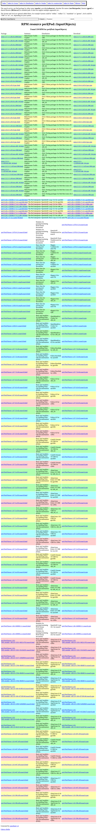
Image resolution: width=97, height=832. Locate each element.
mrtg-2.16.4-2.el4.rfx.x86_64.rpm (84, 101)
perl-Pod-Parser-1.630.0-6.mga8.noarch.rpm (76, 294)
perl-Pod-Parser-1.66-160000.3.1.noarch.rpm (76, 626)
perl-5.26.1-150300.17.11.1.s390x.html (14, 213)
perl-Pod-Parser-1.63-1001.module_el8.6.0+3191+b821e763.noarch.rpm (78, 641)
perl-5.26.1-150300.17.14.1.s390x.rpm (80, 204)
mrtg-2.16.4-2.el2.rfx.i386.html (11, 114)
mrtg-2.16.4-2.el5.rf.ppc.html (10, 85)
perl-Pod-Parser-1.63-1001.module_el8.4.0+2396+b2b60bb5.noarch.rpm (78, 703)
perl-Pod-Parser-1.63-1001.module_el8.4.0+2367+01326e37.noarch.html (17, 711)
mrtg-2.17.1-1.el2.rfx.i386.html (11, 69)
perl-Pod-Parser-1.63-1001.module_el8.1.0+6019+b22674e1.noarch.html (17, 726)
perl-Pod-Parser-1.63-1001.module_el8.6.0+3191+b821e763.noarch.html (17, 641)
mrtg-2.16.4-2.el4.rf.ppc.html (10, 97)
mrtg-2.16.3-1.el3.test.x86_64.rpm (85, 154)
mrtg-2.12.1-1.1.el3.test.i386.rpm (84, 166)
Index (4, 3)
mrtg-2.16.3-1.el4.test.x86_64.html (12, 146)
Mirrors (77, 3)
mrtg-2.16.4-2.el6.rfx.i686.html (11, 73)
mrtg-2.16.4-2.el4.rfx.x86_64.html (12, 101)
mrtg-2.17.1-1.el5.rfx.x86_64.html (12, 49)
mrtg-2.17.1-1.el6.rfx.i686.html (11, 37)
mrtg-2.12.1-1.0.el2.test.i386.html (12, 174)
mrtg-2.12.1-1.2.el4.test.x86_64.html (9, 162)
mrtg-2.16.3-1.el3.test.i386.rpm (84, 150)
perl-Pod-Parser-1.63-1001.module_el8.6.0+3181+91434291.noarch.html (17, 649)
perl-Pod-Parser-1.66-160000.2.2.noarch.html (16, 634)
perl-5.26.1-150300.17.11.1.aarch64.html (14, 209)
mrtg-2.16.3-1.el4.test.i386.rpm (84, 138)
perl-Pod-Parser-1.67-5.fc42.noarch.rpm (75, 410)
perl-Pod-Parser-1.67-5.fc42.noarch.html (14, 410)
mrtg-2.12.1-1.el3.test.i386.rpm (84, 186)
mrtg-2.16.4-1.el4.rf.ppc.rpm (83, 122)
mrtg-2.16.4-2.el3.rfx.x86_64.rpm (84, 109)
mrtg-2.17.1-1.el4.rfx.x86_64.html (12, 57)
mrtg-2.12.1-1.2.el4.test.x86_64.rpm (81, 162)
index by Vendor (40, 3)
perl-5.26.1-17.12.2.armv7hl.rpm (78, 218)
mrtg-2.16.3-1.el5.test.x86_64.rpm (85, 134)
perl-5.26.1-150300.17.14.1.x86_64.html (14, 206)
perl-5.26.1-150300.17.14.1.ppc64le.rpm (80, 202)
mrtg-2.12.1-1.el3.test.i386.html (11, 186)
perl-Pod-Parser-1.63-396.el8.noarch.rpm (75, 795)
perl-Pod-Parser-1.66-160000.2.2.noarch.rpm (76, 634)
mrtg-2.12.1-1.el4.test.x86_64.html (12, 182)
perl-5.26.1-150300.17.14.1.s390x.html (14, 204)
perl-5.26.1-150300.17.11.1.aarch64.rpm (80, 209)
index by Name (69, 3)
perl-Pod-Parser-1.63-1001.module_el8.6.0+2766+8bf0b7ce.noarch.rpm (78, 664)
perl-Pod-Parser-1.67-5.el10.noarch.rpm (75, 441)
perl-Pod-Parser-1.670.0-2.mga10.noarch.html (16, 247)
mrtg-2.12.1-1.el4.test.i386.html (11, 178)
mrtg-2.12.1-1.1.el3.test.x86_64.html (9, 170)
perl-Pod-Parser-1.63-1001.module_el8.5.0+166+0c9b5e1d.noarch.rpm (78, 687)
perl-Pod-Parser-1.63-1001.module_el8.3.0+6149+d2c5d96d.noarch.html (17, 718)
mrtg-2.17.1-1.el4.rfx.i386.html (11, 53)
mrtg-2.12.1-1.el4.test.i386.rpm (84, 178)
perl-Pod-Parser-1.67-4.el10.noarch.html (14, 557)
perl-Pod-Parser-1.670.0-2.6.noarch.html (14, 232)
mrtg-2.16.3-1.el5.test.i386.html (11, 126)
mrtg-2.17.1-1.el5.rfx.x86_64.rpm (84, 49)
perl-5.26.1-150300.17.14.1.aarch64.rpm (80, 200)
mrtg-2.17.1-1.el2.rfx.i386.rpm (83, 69)
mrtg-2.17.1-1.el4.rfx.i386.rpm (83, 53)
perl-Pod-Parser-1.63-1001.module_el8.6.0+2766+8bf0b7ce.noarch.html (17, 664)
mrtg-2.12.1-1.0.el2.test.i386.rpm (84, 174)
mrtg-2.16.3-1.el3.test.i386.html (11, 150)
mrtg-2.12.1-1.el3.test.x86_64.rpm (85, 190)
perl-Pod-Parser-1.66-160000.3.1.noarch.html (16, 626)
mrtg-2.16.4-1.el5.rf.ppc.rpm (83, 118)
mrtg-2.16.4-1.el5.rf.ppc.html (10, 118)
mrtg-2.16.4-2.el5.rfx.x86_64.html (12, 89)
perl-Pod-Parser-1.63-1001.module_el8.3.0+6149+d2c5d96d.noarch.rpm (78, 718)
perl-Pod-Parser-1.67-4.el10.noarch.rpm (75, 557)
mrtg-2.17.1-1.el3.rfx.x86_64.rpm (84, 65)
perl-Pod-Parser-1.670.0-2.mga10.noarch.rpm (76, 247)
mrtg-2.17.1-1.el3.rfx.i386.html (11, 61)
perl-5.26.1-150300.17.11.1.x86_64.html (14, 215)
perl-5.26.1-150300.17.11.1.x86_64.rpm (80, 215)
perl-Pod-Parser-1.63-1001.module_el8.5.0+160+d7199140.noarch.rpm (78, 695)
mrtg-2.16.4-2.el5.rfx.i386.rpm (83, 81)
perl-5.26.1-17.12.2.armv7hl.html (12, 218)
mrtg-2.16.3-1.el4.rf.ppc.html (10, 142)
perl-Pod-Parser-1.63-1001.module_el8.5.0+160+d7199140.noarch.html (17, 695)
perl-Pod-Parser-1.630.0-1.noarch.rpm (74, 318)
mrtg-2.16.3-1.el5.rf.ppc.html (10, 130)
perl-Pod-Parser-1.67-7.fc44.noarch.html (14, 349)
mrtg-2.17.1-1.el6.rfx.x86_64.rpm (84, 41)
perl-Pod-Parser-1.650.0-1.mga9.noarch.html (15, 270)
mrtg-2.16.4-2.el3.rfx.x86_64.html (12, 109)
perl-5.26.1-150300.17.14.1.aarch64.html (14, 200)
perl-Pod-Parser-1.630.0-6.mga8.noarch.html (15, 294)
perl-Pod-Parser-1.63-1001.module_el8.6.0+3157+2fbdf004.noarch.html (17, 657)
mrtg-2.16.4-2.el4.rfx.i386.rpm (83, 93)
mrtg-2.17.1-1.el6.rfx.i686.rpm (83, 37)
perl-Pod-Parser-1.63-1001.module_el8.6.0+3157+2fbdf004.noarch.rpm (78, 657)
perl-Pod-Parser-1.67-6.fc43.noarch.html (14, 380)
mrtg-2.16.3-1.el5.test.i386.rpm (84, 126)
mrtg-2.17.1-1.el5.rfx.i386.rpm (83, 45)
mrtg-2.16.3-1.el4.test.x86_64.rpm (85, 146)
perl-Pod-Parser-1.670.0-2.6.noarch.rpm (75, 225)
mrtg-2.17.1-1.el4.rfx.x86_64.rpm (84, 57)
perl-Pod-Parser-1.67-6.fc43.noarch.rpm (75, 380)
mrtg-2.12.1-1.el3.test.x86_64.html (12, 190)
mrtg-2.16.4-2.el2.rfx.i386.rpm (83, 114)
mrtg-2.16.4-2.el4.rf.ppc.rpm (83, 97)
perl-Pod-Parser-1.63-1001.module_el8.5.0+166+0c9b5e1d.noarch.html (17, 687)
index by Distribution (27, 3)
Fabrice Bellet (5, 829)
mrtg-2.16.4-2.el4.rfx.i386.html (11, 93)
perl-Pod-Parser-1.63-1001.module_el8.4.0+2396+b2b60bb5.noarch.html (17, 703)
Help (83, 3)
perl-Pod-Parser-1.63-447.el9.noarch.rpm (75, 734)
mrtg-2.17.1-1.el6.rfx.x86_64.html (12, 41)
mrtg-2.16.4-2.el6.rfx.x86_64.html (12, 77)
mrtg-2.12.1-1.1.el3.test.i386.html (12, 166)
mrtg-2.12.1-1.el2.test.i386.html (11, 195)
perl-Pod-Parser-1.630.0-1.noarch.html (13, 318)
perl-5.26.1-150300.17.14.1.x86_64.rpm (80, 206)
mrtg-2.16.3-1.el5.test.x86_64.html (12, 134)
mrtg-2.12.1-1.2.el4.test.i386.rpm (84, 158)
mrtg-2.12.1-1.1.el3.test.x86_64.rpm (81, 170)
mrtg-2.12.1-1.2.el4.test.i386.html (12, 158)
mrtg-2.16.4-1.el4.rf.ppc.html (10, 122)
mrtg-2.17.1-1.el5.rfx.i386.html (11, 45)
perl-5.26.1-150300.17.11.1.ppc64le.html (14, 211)
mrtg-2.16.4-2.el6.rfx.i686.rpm (83, 73)
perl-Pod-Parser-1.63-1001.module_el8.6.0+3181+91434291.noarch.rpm (78, 649)
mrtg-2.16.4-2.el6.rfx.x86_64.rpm (84, 77)
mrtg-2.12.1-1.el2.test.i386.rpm (84, 195)
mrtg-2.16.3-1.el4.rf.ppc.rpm (83, 142)
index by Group (13, 3)
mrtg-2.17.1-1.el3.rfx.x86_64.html (12, 65)
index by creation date (55, 3)
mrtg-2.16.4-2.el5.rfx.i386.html (11, 81)
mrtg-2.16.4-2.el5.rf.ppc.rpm (83, 85)
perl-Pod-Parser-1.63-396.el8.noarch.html (14, 795)
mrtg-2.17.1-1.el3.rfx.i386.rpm (83, 61)
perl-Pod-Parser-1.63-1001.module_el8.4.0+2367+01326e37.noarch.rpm (78, 711)
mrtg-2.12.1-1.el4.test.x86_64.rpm (85, 182)
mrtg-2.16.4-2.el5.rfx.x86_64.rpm (84, 89)
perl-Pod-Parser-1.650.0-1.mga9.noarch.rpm (76, 270)
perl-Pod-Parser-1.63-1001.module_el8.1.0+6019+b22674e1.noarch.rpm (78, 726)
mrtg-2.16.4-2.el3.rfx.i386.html (11, 105)
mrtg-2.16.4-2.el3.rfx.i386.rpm (83, 105)
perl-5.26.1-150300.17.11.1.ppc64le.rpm (80, 211)
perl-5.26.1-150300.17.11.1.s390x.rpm (79, 213)
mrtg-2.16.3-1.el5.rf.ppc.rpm (83, 130)
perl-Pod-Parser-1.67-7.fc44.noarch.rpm (75, 349)
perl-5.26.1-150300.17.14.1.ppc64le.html (14, 202)
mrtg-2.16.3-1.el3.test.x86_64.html (12, 154)
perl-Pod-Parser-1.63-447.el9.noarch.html (14, 734)
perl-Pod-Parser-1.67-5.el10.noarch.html (14, 441)
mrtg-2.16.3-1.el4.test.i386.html (11, 138)
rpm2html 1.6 (14, 826)
